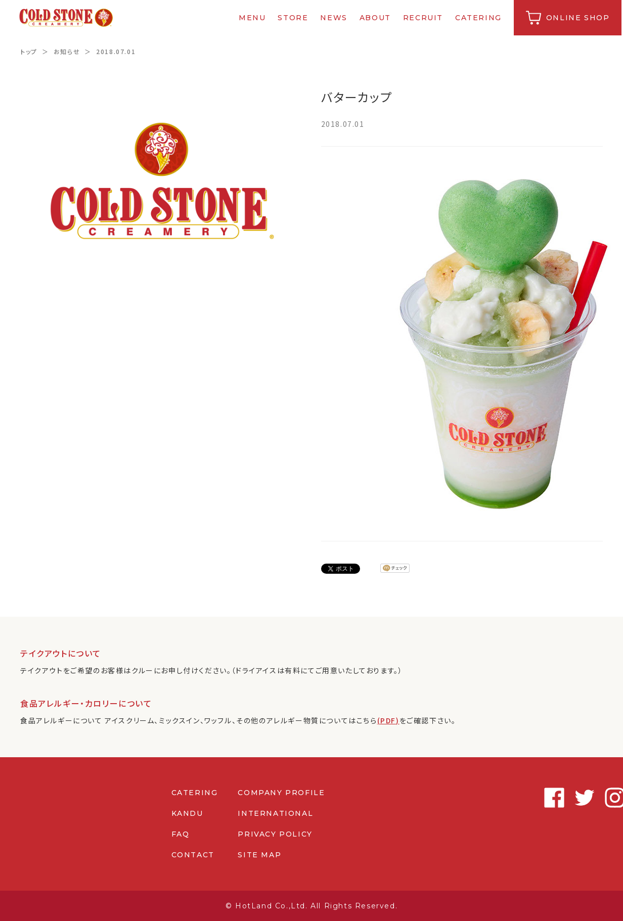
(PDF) (388, 720)
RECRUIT (424, 17)
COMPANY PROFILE (281, 792)
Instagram (562, 798)
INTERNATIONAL (275, 813)
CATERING (480, 17)
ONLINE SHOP (579, 17)
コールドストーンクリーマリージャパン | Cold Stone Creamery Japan (67, 17)
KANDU (187, 813)
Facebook (502, 798)
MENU (253, 17)
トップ (28, 51)
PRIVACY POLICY (275, 834)
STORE (294, 17)
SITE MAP (259, 854)
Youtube (593, 798)
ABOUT (376, 17)
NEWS (335, 17)
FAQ (180, 834)
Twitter (532, 798)
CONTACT (192, 854)
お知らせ (67, 51)
